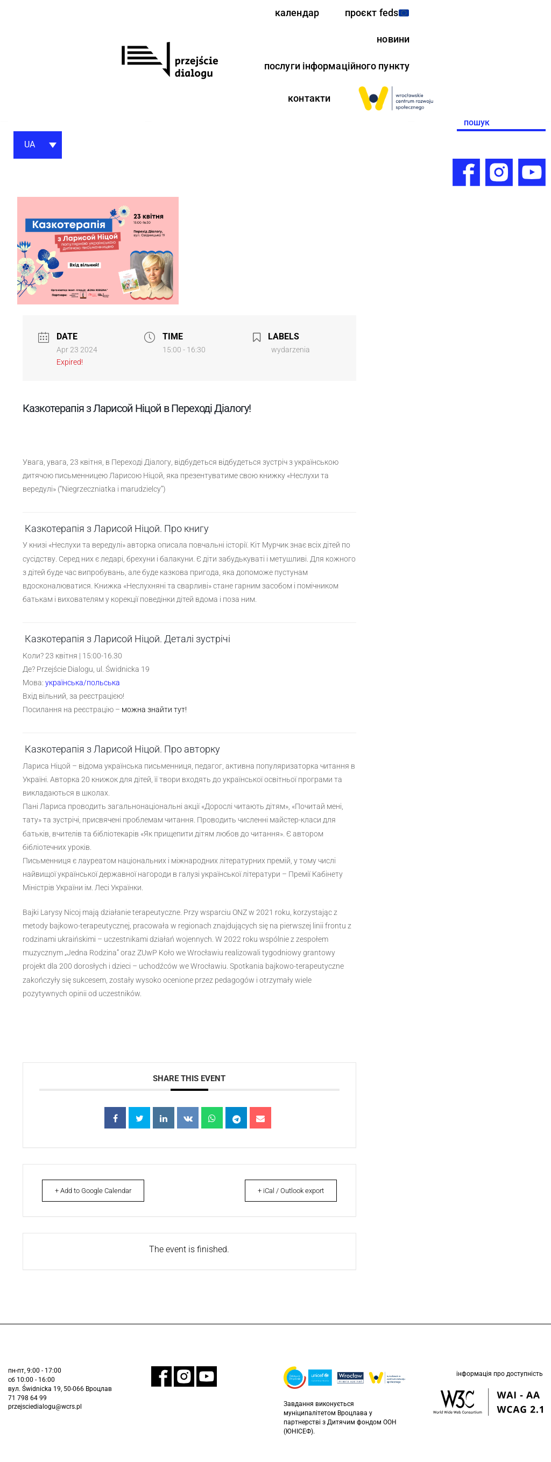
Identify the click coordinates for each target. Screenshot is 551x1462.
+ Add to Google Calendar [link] (99, 1201)
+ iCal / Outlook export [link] (285, 1201)
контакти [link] (307, 103)
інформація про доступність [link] (499, 1385)
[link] (169, 63)
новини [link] (391, 42)
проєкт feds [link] (373, 13)
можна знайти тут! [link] (154, 718)
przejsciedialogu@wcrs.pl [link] (45, 1418)
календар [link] (288, 13)
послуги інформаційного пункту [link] (329, 69)
